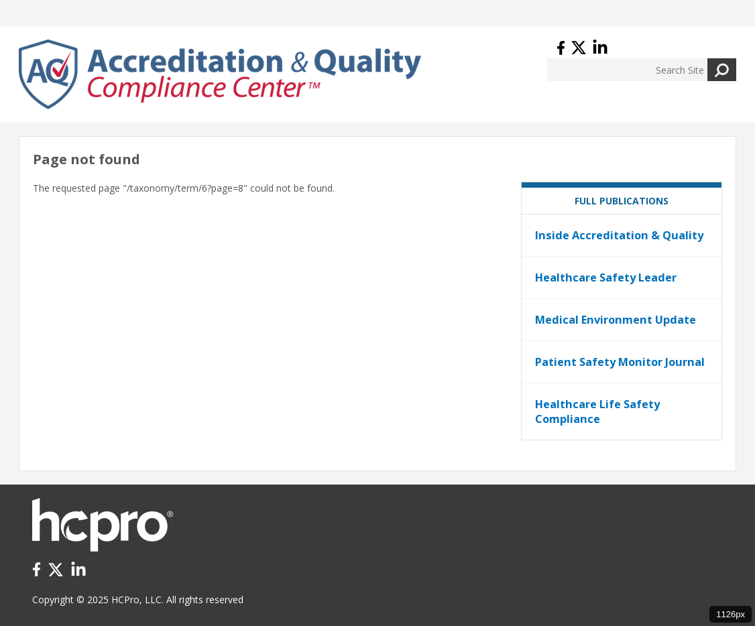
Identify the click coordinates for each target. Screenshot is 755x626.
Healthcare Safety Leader (606, 277)
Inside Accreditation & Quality (619, 235)
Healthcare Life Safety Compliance (597, 411)
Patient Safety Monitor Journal (620, 362)
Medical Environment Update (615, 319)
